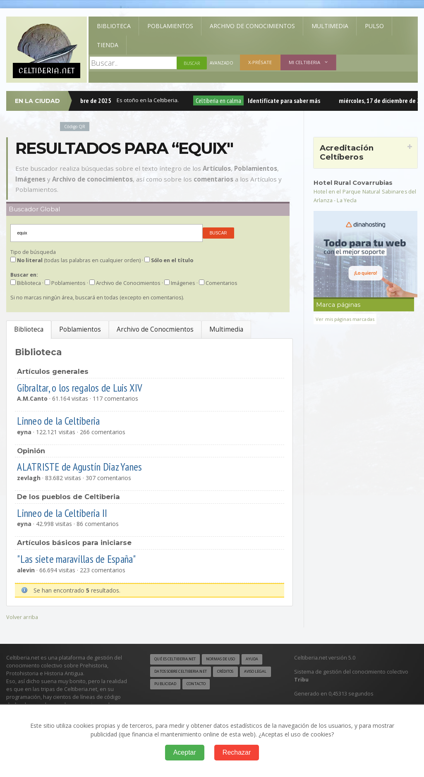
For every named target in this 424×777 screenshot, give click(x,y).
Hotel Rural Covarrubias (357, 182)
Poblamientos (170, 26)
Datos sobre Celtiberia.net (209, 672)
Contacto (165, 698)
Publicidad (234, 685)
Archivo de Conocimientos (252, 26)
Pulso (374, 26)
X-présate (261, 62)
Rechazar (237, 752)
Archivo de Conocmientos (155, 329)
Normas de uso (231, 659)
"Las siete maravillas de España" (83, 558)
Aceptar (184, 752)
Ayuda (161, 672)
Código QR (76, 126)
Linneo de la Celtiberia (64, 420)
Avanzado (222, 63)
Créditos (164, 685)
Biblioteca (114, 26)
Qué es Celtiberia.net (178, 659)
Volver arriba (23, 617)
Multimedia (329, 26)
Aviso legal (199, 685)
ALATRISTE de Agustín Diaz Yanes (85, 466)
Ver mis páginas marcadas (348, 318)
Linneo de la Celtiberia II (68, 512)
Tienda (107, 45)
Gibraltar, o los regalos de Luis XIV (86, 387)
